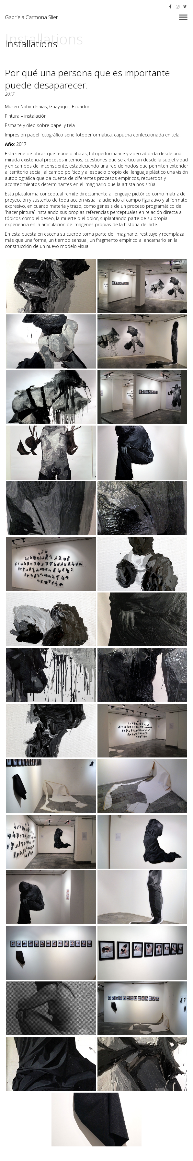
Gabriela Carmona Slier (31, 17)
